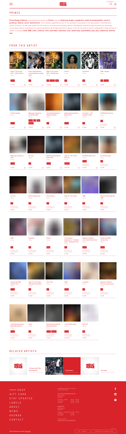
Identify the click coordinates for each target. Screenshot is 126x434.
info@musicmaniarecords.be (67, 388)
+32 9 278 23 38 (63, 390)
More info (27, 431)
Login (115, 1)
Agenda (15, 415)
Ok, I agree (82, 431)
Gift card (18, 394)
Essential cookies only (104, 431)
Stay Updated (21, 398)
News (13, 411)
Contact (16, 419)
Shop (22, 389)
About (14, 406)
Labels (15, 402)
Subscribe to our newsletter (67, 420)
